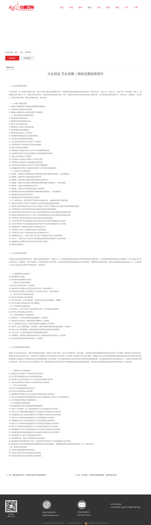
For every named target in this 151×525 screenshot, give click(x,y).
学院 (108, 7)
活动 (99, 7)
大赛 (136, 7)
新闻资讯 (28, 52)
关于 (126, 7)
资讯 (89, 7)
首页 (62, 7)
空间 (71, 7)
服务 (80, 7)
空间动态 (27, 58)
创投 (117, 7)
